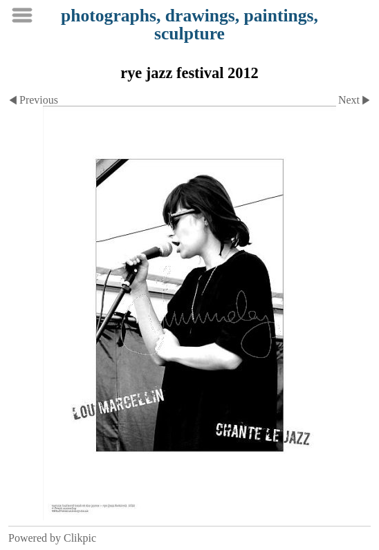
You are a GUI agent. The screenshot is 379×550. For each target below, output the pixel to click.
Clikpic (80, 538)
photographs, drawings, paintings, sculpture (189, 25)
